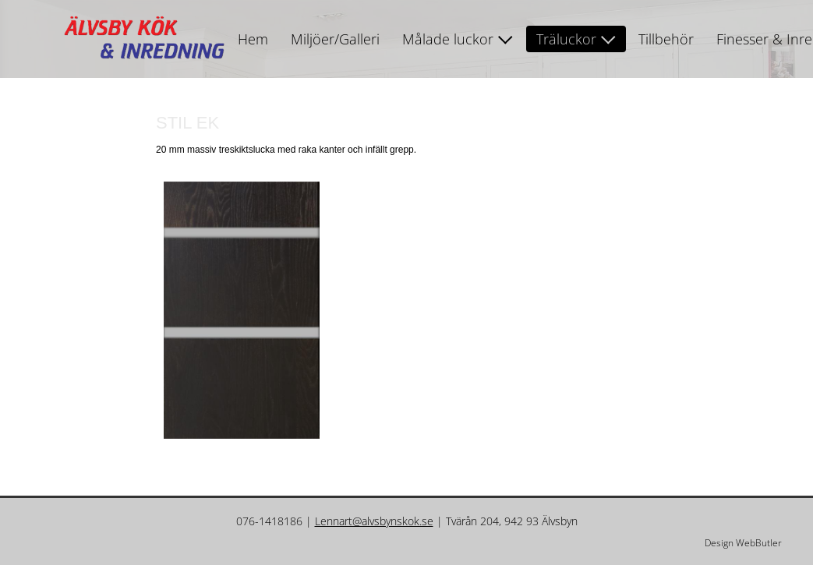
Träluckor (566, 39)
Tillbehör (666, 39)
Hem (253, 39)
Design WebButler (743, 542)
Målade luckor (447, 39)
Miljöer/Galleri (335, 39)
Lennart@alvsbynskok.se (374, 521)
